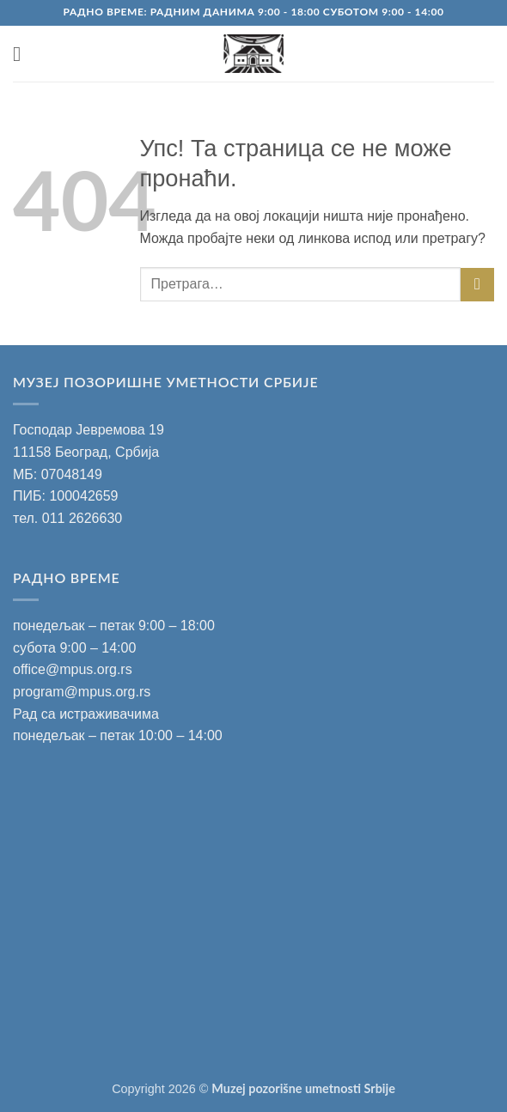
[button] (23, 54)
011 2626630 (82, 518)
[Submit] (477, 284)
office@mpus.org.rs (72, 669)
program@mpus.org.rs (81, 691)
